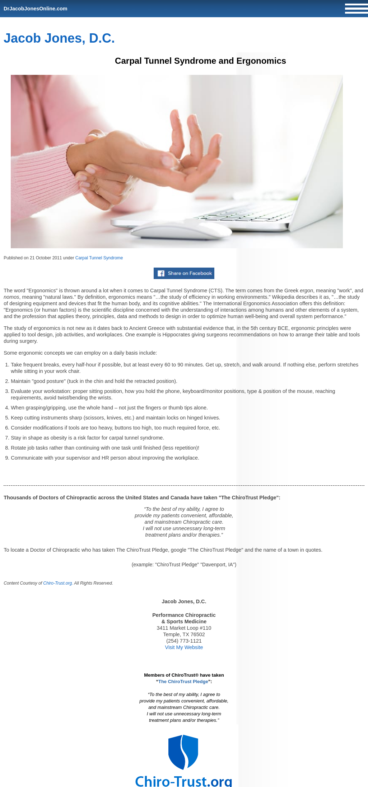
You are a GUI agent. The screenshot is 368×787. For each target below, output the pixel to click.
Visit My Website (184, 647)
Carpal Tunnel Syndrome (99, 257)
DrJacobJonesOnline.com (35, 8)
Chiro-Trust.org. (58, 583)
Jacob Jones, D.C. (59, 38)
